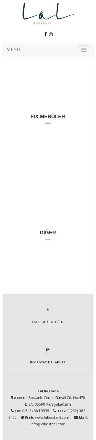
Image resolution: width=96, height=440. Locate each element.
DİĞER (48, 232)
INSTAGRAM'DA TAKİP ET (48, 362)
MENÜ (13, 49)
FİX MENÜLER (47, 116)
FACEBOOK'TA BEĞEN (47, 322)
